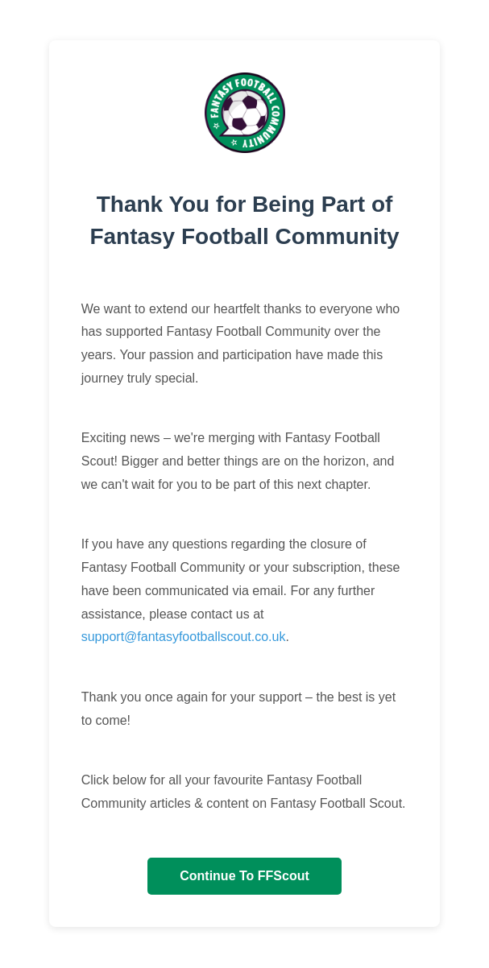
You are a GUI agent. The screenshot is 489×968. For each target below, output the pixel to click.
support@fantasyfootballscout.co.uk (183, 636)
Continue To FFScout (244, 876)
